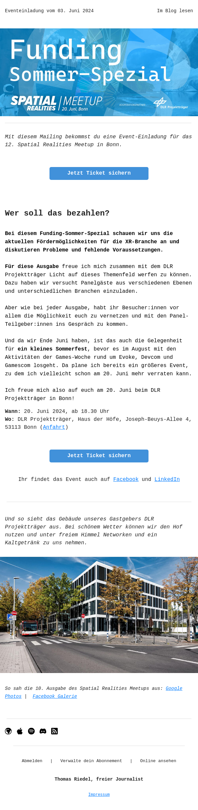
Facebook (126, 480)
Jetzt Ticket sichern (99, 173)
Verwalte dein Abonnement (91, 761)
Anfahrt (54, 427)
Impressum (99, 795)
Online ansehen (158, 761)
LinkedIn (167, 480)
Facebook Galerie (55, 696)
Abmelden (32, 761)
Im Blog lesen (175, 11)
